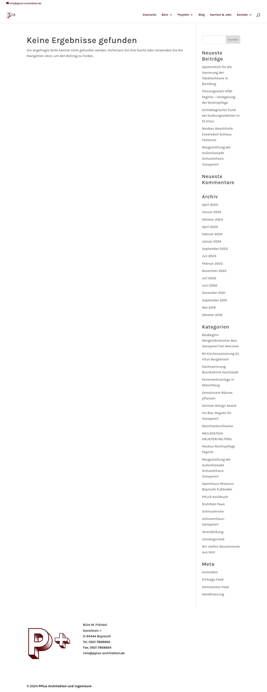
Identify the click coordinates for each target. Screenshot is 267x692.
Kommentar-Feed (215, 587)
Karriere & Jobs (220, 14)
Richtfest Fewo (213, 504)
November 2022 (214, 271)
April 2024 (210, 227)
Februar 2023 (212, 263)
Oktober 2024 (212, 219)
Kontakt (242, 14)
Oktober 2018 (212, 315)
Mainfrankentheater (217, 426)
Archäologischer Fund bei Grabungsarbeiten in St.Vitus (220, 115)
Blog (202, 14)
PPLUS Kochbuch (215, 497)
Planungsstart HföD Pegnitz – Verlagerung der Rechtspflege (218, 96)
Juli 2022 (209, 278)
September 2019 (214, 300)
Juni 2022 (209, 285)
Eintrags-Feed (212, 579)
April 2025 (210, 205)
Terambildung (212, 532)
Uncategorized (213, 539)
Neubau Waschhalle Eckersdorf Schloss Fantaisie (217, 134)
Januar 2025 (211, 212)
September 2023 (215, 249)
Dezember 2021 (213, 293)
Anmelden (210, 572)
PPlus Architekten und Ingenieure (65, 686)
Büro (165, 14)
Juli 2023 (209, 256)
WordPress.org (213, 594)
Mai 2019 (209, 307)
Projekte (183, 14)
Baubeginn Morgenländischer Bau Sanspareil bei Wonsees (220, 340)
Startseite (149, 14)
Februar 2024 (212, 234)
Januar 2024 (211, 241)
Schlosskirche (213, 511)
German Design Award (219, 406)
